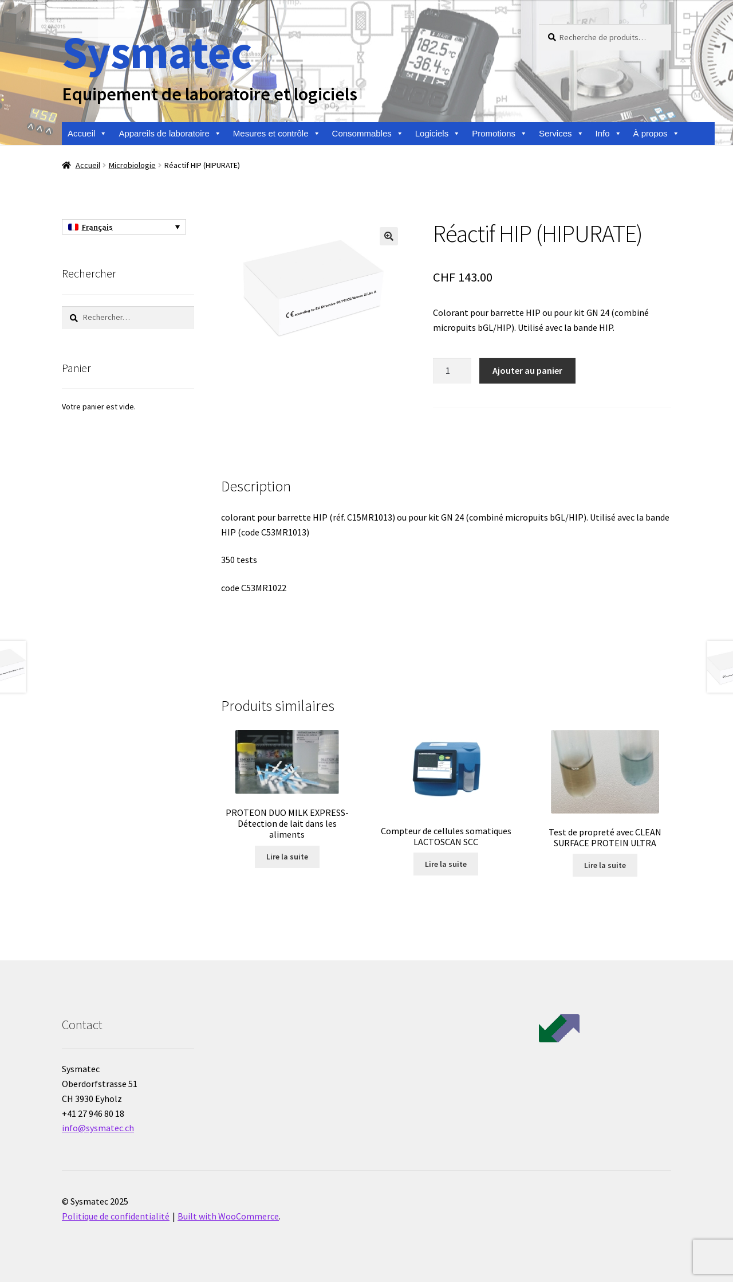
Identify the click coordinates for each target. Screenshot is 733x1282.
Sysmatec (156, 52)
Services (561, 133)
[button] (389, 236)
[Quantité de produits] (452, 371)
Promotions (499, 133)
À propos (656, 133)
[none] (124, 227)
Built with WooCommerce (228, 1216)
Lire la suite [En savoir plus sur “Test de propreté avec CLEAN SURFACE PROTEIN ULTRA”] (605, 865)
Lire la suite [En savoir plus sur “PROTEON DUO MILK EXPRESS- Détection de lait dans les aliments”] (287, 856)
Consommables (368, 133)
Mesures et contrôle (277, 133)
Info (609, 133)
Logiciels (437, 133)
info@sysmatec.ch (98, 1128)
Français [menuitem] (97, 227)
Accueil (87, 133)
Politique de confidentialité (116, 1216)
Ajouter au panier (527, 370)
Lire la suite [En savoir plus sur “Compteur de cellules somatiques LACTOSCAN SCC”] (446, 864)
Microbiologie (132, 165)
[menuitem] (124, 227)
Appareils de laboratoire (170, 133)
